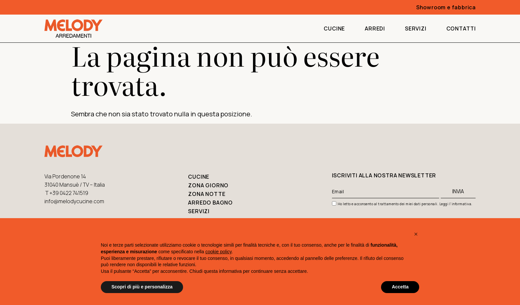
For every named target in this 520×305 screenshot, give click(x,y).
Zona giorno (208, 185)
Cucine (334, 28)
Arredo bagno (210, 202)
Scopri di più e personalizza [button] (141, 286)
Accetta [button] (400, 286)
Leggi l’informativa (455, 204)
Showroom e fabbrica (446, 7)
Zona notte (206, 194)
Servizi (415, 28)
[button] (416, 234)
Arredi (375, 28)
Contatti (461, 28)
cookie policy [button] (218, 251)
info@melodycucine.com (74, 201)
